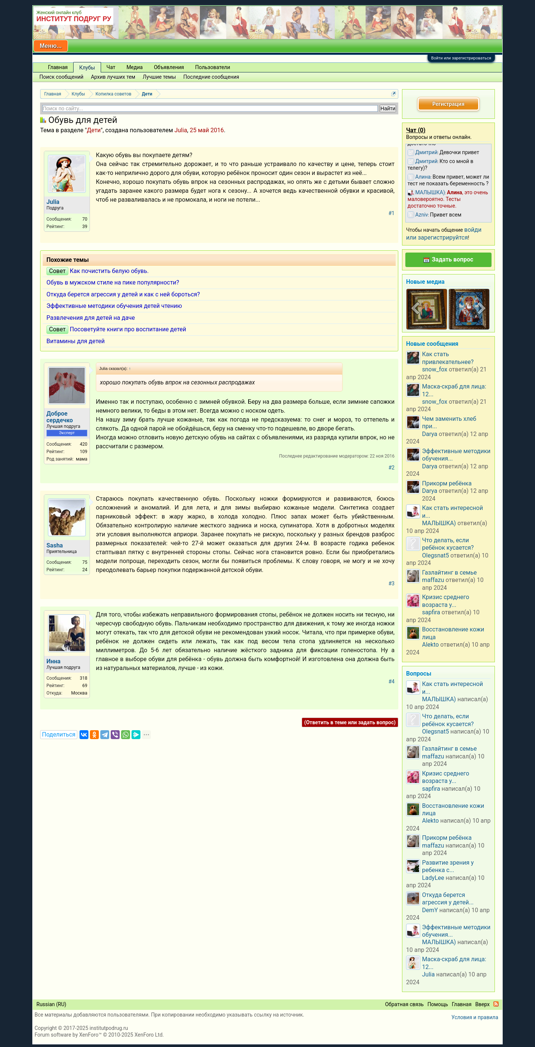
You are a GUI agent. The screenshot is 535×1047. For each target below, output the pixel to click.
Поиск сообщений (61, 77)
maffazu (433, 579)
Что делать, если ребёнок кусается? (448, 544)
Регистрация (448, 103)
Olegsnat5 (435, 555)
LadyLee (433, 877)
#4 (392, 682)
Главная (58, 67)
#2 (392, 468)
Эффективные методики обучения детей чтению (114, 305)
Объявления (169, 67)
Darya (429, 434)
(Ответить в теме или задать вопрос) (350, 722)
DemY (430, 910)
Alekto (430, 644)
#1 (392, 213)
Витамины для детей (75, 341)
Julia (180, 130)
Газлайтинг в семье (449, 572)
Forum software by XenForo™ (99, 1035)
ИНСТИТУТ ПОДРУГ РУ (73, 19)
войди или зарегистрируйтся (444, 233)
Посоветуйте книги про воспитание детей (128, 329)
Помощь (437, 1004)
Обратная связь (404, 1004)
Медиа (134, 67)
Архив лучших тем (113, 77)
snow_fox (434, 369)
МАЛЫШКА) (439, 523)
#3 (392, 583)
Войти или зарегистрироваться (461, 58)
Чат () (415, 130)
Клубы (87, 68)
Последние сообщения (211, 77)
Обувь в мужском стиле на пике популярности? (112, 282)
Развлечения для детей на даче (90, 317)
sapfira (431, 612)
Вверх (482, 1004)
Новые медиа (425, 281)
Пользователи (212, 67)
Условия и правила (474, 1017)
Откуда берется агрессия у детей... (448, 898)
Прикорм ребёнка (446, 483)
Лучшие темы (159, 77)
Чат (111, 67)
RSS (496, 1004)
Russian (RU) (51, 1004)
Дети (94, 130)
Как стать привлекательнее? (448, 358)
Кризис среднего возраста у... (445, 601)
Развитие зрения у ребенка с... (448, 866)
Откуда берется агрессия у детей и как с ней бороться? (123, 294)
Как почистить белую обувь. (109, 270)
